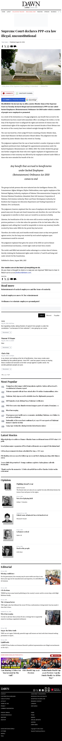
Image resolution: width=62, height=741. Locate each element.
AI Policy (3, 701)
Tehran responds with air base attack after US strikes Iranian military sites (32, 391)
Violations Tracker (18, 12)
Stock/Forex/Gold (6, 715)
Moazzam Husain (22, 519)
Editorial (6, 566)
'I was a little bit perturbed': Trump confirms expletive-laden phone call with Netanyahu (27, 463)
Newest (48, 315)
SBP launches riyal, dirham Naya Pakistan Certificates (25, 401)
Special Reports (36, 719)
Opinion (46, 12)
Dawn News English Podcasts (12, 655)
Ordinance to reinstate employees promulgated (20, 301)
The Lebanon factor (8, 602)
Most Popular (9, 381)
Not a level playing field (25, 498)
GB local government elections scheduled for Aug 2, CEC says (22, 451)
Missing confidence (7, 574)
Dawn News (34, 724)
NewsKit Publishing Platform (38, 731)
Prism (32, 715)
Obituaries (34, 706)
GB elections (5, 590)
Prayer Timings (5, 712)
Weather (3, 717)
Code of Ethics (5, 698)
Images (33, 717)
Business (53, 12)
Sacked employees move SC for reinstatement (19, 295)
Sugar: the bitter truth (8, 631)
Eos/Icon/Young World (7, 728)
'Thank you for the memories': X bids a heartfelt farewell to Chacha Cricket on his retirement (29, 470)
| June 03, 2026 (31, 7)
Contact (3, 694)
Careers (33, 703)
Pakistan (40, 12)
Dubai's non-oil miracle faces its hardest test (32, 515)
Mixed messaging (12, 410)
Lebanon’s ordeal (23, 532)
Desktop (3, 719)
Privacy (3, 706)
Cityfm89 (3, 731)
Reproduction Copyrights (39, 696)
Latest (9, 12)
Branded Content (36, 701)
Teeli (2, 736)
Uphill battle (5, 642)
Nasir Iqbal (5, 42)
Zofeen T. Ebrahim (22, 502)
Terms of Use (5, 703)
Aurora (33, 722)
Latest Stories (9, 435)
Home (3, 12)
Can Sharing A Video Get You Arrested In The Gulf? (11, 672)
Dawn (32, 712)
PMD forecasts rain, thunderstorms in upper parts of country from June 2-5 (32, 406)
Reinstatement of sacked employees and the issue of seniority (26, 289)
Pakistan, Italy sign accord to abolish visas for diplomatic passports (30, 396)
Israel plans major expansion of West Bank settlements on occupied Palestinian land (30, 446)
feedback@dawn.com (23, 272)
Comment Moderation (7, 708)
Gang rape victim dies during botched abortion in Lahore (26, 426)
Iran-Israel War (31, 12)
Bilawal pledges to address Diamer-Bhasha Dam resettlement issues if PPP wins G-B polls (31, 440)
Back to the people (23, 548)
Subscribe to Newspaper (38, 694)
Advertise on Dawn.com (38, 698)
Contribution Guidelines (8, 696)
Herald (3, 733)
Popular (56, 315)
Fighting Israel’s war (25, 484)
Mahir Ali (19, 535)
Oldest (41, 315)
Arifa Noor (20, 552)
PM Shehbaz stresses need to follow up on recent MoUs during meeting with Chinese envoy (30, 457)
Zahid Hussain (21, 488)
